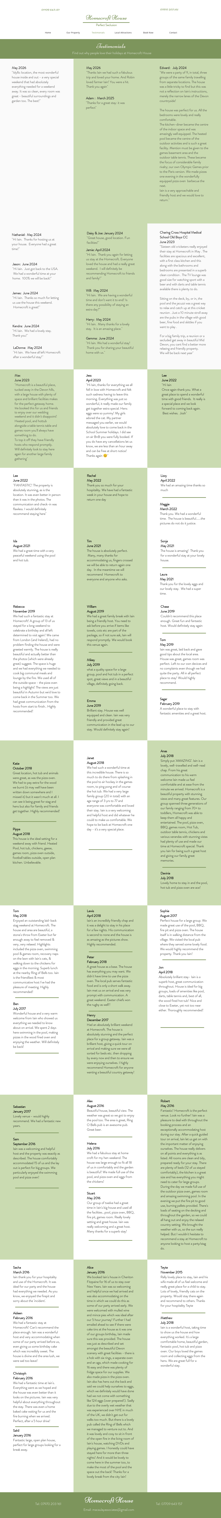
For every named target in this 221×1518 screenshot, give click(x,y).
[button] (123, 32)
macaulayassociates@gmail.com (113, 1509)
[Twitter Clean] (41, 6)
